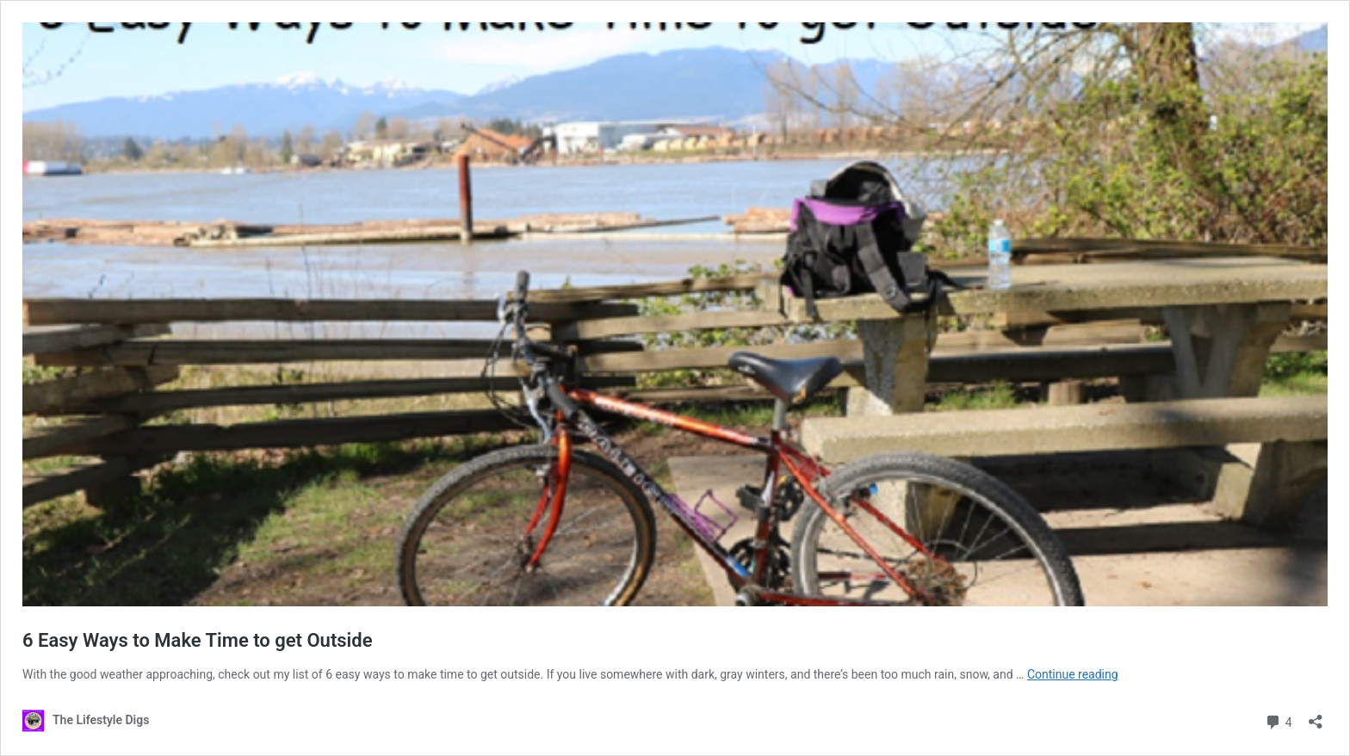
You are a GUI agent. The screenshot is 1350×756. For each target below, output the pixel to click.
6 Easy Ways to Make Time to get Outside (197, 640)
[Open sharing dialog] (1316, 716)
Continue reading (1072, 674)
